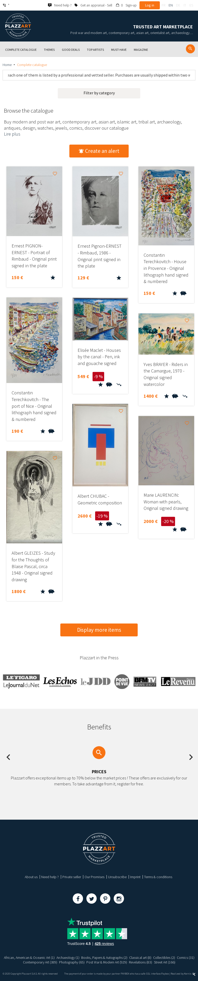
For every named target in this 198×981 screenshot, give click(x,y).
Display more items (99, 629)
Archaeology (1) (67, 957)
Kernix (189, 973)
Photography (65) (71, 962)
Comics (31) (185, 957)
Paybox (165, 973)
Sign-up (131, 5)
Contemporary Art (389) (40, 962)
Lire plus (12, 134)
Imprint (135, 877)
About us (31, 877)
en (171, 5)
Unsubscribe (117, 877)
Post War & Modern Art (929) (106, 962)
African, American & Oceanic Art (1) (29, 957)
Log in (149, 5)
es (191, 5)
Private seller (71, 877)
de (178, 5)
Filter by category (99, 92)
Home (7, 64)
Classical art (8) (140, 957)
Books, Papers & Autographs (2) (104, 957)
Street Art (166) (164, 962)
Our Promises (94, 877)
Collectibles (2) (164, 957)
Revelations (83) (140, 962)
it (185, 5)
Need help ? (50, 877)
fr (163, 5)
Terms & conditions (158, 877)
